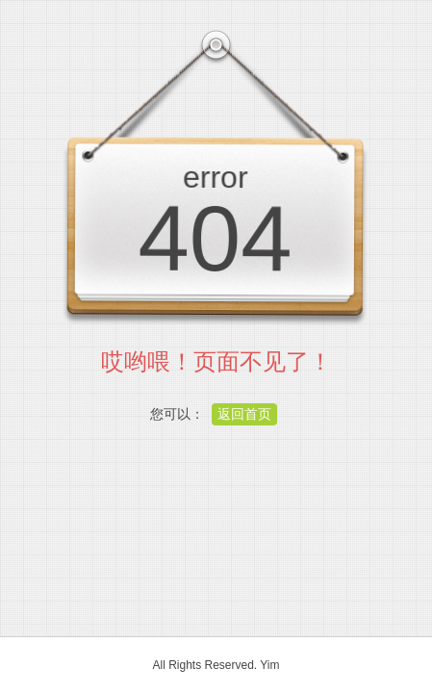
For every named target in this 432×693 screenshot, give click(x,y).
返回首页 (244, 414)
